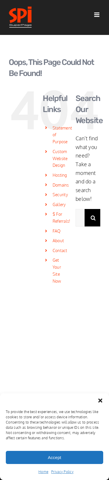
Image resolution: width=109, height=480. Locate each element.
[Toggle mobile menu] (97, 15)
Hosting (60, 175)
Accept (54, 457)
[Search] (93, 217)
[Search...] (80, 217)
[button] (100, 400)
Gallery (59, 204)
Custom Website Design (60, 158)
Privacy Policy (62, 472)
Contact (60, 250)
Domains (61, 185)
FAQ (57, 231)
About (58, 240)
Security (60, 194)
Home (43, 472)
